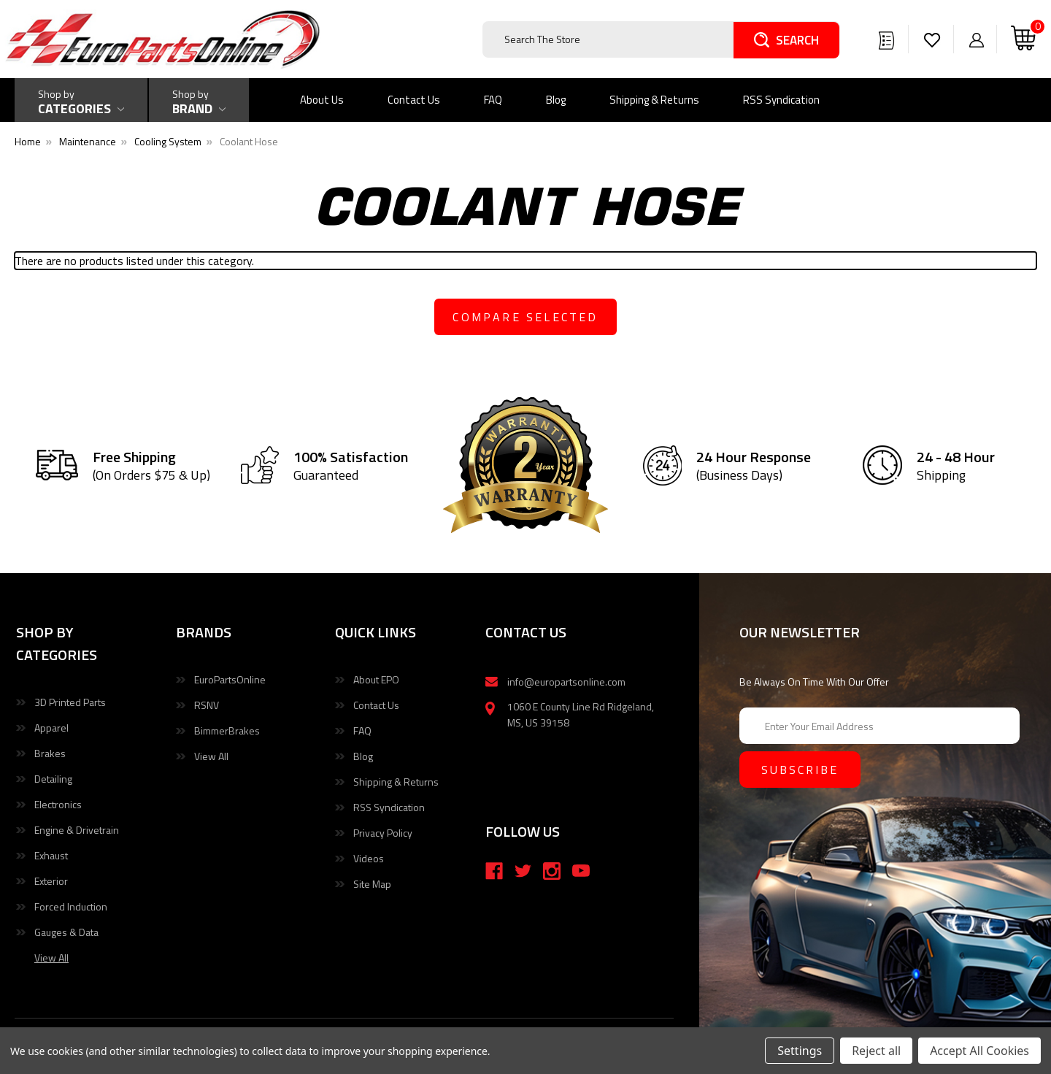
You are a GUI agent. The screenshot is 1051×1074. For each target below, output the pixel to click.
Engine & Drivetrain (76, 829)
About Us (322, 99)
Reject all (876, 1051)
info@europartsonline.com (566, 681)
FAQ (493, 99)
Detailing (53, 778)
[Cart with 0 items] (1023, 39)
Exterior (51, 881)
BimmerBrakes (227, 730)
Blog (556, 99)
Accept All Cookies (979, 1051)
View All (211, 756)
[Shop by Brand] (199, 100)
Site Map (372, 883)
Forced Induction (70, 906)
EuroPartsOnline (230, 679)
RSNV (206, 705)
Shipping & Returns (654, 99)
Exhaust (51, 855)
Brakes (50, 753)
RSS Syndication (781, 99)
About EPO (376, 679)
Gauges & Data (66, 932)
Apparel (51, 727)
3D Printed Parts (70, 702)
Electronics (58, 804)
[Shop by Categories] (81, 100)
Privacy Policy (382, 832)
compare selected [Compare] (525, 317)
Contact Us (414, 99)
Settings (799, 1051)
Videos (368, 858)
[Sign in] (976, 39)
